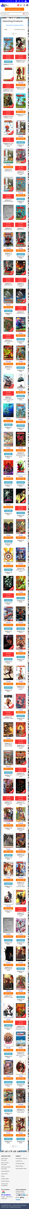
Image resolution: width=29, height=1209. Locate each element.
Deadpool (6, 64)
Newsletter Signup (21, 1158)
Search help (19, 1166)
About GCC (4, 1173)
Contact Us (19, 1161)
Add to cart (20, 85)
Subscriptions (5, 1171)
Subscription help (21, 1168)
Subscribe (8, 61)
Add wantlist (8, 57)
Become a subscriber (14, 9)
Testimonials (5, 1178)
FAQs (2, 1176)
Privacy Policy (5, 1181)
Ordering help (20, 1163)
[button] (24, 5)
